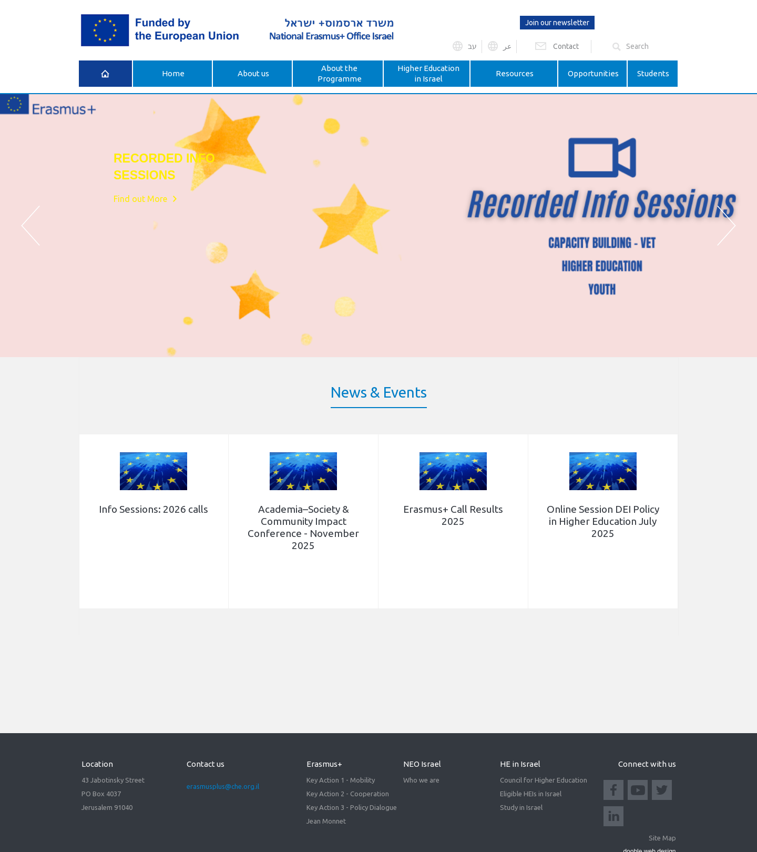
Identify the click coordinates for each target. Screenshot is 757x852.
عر (507, 46)
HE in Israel (520, 763)
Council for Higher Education (543, 780)
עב (472, 46)
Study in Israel (521, 807)
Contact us (205, 763)
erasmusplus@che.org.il (223, 786)
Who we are (421, 780)
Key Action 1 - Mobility (340, 780)
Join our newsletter (557, 22)
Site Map (662, 837)
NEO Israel (422, 763)
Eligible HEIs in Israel (530, 793)
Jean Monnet (326, 821)
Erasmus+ (324, 763)
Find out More (140, 207)
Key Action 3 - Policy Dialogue (351, 807)
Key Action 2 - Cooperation (347, 793)
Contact (566, 46)
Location (97, 763)
